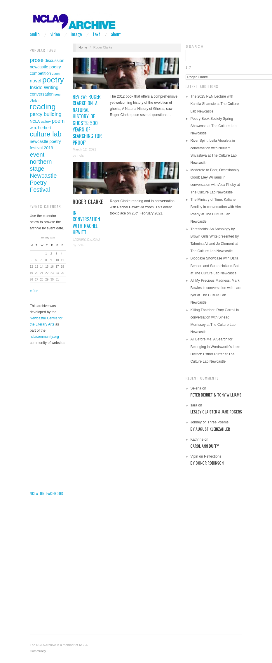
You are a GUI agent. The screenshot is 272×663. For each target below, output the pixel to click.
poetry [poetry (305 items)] (53, 79)
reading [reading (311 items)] (43, 106)
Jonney (196, 422)
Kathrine (196, 439)
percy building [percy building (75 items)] (46, 114)
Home (83, 47)
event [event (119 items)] (37, 154)
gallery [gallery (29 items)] (46, 121)
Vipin (194, 456)
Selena (195, 388)
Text (96, 34)
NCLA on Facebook (46, 493)
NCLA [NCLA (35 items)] (35, 121)
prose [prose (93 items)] (36, 60)
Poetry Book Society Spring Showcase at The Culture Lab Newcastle (213, 126)
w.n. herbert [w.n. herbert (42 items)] (40, 127)
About (116, 34)
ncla (80, 155)
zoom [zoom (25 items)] (56, 73)
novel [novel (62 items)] (35, 80)
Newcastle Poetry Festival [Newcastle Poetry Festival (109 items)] (43, 182)
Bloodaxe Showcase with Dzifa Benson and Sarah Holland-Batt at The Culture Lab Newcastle (215, 265)
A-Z (188, 67)
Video (55, 34)
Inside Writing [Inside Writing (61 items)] (44, 87)
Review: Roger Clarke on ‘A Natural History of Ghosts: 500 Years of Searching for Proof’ (87, 119)
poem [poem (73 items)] (58, 121)
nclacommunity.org (44, 337)
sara (193, 405)
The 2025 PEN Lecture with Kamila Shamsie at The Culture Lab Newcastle (214, 103)
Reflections (216, 459)
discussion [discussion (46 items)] (54, 60)
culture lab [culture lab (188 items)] (46, 134)
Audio (34, 34)
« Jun (34, 291)
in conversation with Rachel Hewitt (88, 217)
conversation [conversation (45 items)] (41, 94)
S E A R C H (194, 46)
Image (76, 34)
